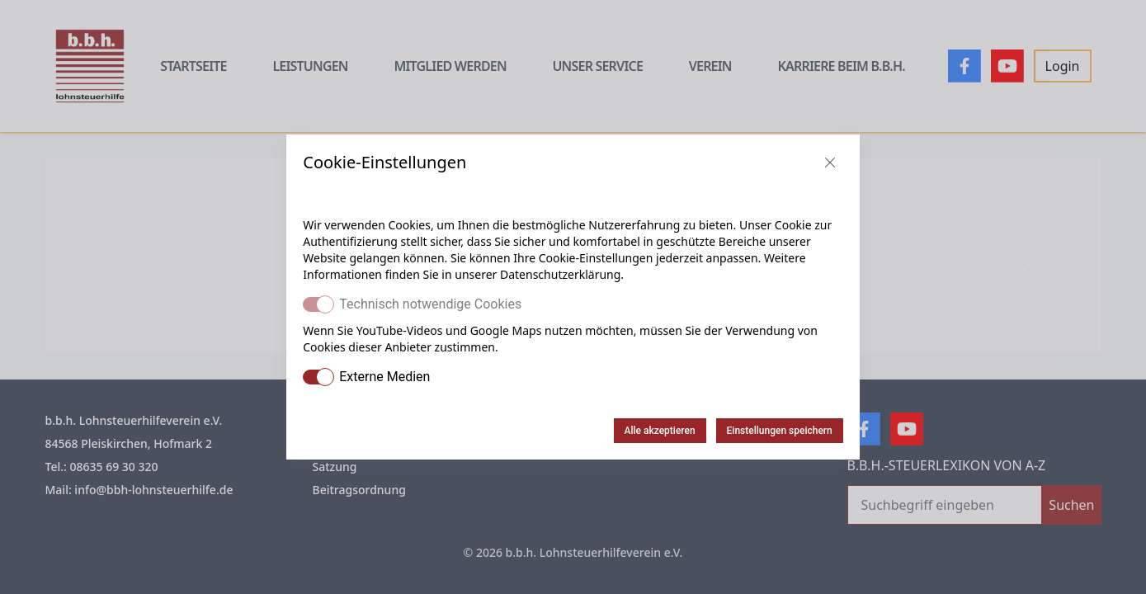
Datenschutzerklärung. (562, 274)
